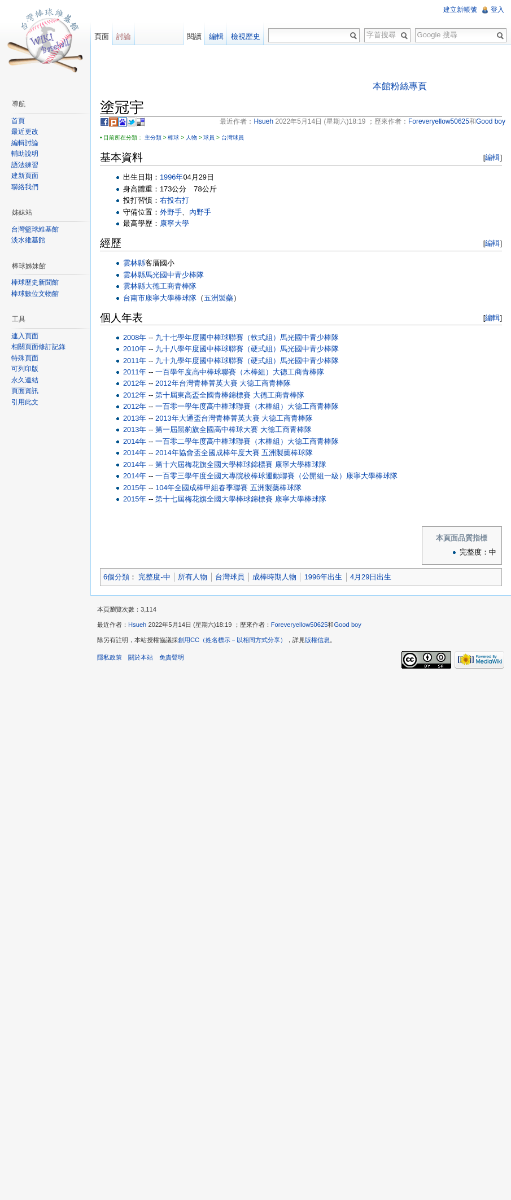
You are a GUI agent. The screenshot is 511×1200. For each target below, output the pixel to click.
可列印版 (24, 369)
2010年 (134, 348)
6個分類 (116, 577)
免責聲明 (171, 657)
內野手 (200, 212)
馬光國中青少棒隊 (174, 274)
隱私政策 (109, 657)
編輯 (492, 157)
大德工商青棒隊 (170, 286)
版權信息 (317, 639)
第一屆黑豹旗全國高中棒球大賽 (206, 429)
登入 (497, 10)
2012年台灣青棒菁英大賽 (196, 383)
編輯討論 (24, 143)
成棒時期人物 (274, 577)
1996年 (171, 177)
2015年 (134, 487)
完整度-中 (154, 577)
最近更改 (24, 132)
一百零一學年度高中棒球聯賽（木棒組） (221, 406)
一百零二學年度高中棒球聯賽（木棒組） (221, 441)
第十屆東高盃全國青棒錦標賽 (203, 395)
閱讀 (194, 36)
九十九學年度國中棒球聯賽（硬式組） (217, 360)
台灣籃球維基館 (35, 229)
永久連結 (24, 380)
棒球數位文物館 (35, 294)
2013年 (134, 418)
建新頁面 (24, 176)
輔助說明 (24, 154)
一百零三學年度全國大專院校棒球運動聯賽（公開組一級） (250, 476)
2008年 (134, 337)
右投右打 (174, 200)
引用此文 (24, 402)
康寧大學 (174, 223)
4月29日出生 (370, 577)
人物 (191, 137)
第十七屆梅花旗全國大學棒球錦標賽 (214, 499)
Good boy (347, 624)
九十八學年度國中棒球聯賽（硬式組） (217, 348)
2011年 (134, 360)
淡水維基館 (28, 240)
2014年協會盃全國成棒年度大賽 (207, 452)
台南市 (134, 298)
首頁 (18, 121)
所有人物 (192, 577)
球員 (209, 137)
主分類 (153, 137)
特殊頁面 (24, 358)
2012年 (134, 383)
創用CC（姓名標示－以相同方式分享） (232, 639)
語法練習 (24, 165)
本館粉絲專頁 (400, 86)
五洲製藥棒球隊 (287, 452)
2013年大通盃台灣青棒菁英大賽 (207, 418)
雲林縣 (134, 263)
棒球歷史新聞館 (35, 282)
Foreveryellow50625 (299, 624)
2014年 (134, 441)
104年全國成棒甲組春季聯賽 (201, 487)
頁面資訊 (24, 391)
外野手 (171, 212)
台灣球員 (232, 137)
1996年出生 (323, 577)
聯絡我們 (24, 187)
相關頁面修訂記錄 (38, 347)
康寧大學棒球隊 (170, 298)
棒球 (173, 137)
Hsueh (137, 624)
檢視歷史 (245, 36)
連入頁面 (24, 336)
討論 (123, 36)
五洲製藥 (218, 298)
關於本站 (140, 657)
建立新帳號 (460, 10)
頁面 (101, 36)
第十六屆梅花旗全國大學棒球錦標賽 (214, 464)
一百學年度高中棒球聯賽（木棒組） (214, 372)
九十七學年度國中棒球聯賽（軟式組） (217, 337)
